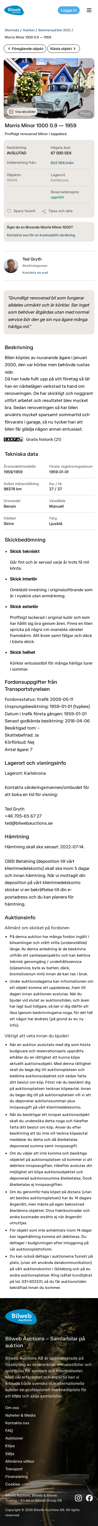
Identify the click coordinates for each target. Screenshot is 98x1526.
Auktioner (14, 1438)
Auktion (28, 30)
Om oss (12, 1407)
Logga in (69, 10)
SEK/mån (62, 163)
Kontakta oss (17, 1423)
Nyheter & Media (20, 1415)
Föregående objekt (25, 48)
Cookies (12, 1484)
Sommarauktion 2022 (54, 30)
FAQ (9, 1430)
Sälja (9, 1453)
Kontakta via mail (35, 272)
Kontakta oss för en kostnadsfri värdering (41, 235)
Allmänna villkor (19, 1461)
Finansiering (16, 1476)
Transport (14, 1469)
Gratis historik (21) (32, 439)
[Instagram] (78, 1498)
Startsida (12, 30)
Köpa (10, 1445)
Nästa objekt (63, 48)
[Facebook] (89, 1498)
